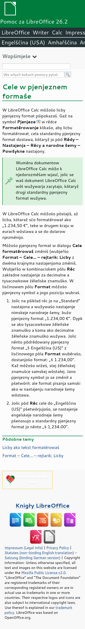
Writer (40, 32)
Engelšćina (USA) (23, 42)
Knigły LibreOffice (42, 505)
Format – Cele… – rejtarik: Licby (32, 455)
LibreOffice (15, 32)
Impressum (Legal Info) (24, 547)
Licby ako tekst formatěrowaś (30, 447)
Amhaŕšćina (62, 42)
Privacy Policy (57, 547)
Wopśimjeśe (16, 56)
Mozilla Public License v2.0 (43, 572)
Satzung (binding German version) (33, 557)
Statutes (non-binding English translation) (39, 552)
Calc (57, 32)
